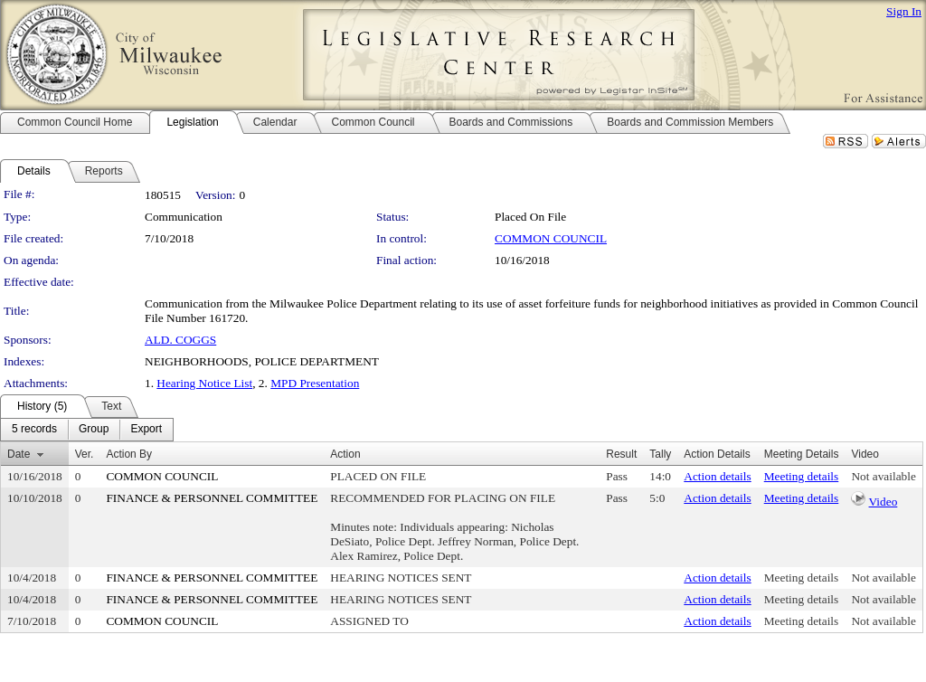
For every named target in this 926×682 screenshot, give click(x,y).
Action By (129, 454)
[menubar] (87, 429)
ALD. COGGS (180, 339)
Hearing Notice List (204, 383)
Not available (883, 476)
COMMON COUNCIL (551, 238)
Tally (660, 454)
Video (883, 501)
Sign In (903, 11)
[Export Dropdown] (146, 429)
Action (345, 454)
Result (621, 454)
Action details (717, 476)
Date (18, 454)
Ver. (84, 454)
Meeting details (801, 476)
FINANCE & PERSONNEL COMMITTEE (211, 498)
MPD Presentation (314, 383)
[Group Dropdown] (93, 429)
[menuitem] (34, 429)
